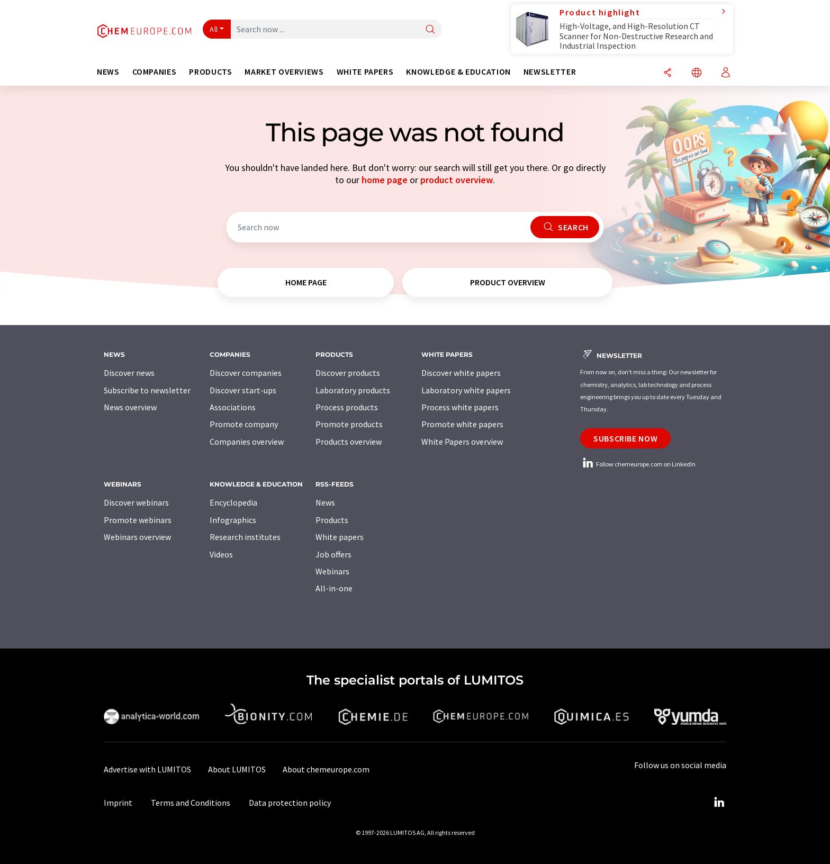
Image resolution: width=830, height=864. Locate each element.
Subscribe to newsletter (147, 390)
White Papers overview (462, 441)
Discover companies (246, 372)
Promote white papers (462, 424)
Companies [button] (154, 72)
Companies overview (247, 441)
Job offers (333, 554)
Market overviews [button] (284, 72)
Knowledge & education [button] (458, 72)
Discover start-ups (243, 390)
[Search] (430, 30)
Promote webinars (138, 520)
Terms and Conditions (190, 802)
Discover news (129, 372)
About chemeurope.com (326, 769)
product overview (456, 180)
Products (331, 520)
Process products (346, 407)
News (325, 502)
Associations (233, 407)
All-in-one (334, 588)
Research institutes (245, 537)
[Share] (667, 73)
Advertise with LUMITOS (147, 769)
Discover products (347, 372)
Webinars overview (137, 537)
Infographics (233, 520)
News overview (130, 407)
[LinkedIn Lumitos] (718, 802)
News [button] (108, 72)
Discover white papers (461, 372)
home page (385, 180)
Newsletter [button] (550, 72)
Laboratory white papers (466, 390)
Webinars (332, 571)
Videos (221, 554)
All (214, 29)
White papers (339, 537)
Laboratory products (352, 390)
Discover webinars (136, 502)
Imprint (118, 802)
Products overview (348, 441)
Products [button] (210, 72)
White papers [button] (365, 72)
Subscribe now (625, 438)
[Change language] (696, 73)
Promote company (244, 424)
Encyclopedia (233, 502)
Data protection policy (290, 802)
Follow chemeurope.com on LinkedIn (638, 464)
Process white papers (460, 407)
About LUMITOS (237, 769)
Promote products (349, 424)
